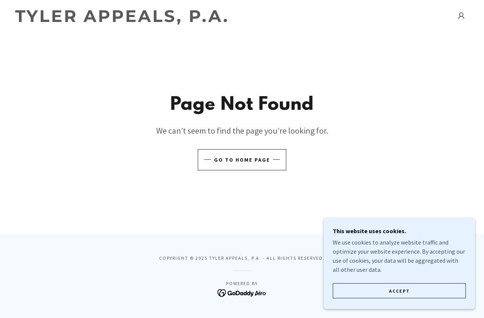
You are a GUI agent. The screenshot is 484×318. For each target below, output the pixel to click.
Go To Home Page (242, 159)
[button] (461, 15)
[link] (122, 19)
